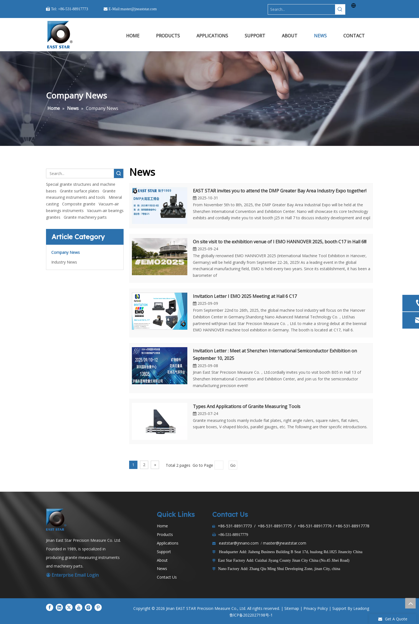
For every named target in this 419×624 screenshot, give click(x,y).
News (162, 568)
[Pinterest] (98, 607)
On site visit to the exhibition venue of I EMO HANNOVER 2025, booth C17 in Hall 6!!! (279, 242)
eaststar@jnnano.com (239, 543)
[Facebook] (49, 607)
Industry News (64, 262)
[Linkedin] (59, 607)
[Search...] (301, 9)
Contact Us (167, 577)
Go (233, 465)
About (162, 560)
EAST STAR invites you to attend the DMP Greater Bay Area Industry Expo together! (279, 191)
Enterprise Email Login (72, 575)
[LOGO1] (57, 520)
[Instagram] (88, 607)
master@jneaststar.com (284, 543)
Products (165, 534)
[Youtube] (78, 607)
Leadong (361, 608)
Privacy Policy (315, 608)
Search (118, 173)
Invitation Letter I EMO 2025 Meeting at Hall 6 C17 (245, 296)
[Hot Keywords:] (340, 9)
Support (164, 551)
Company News (65, 252)
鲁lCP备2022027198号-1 (251, 615)
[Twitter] (69, 607)
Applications (167, 543)
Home (162, 525)
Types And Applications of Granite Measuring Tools (246, 406)
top (410, 603)
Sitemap (291, 608)
